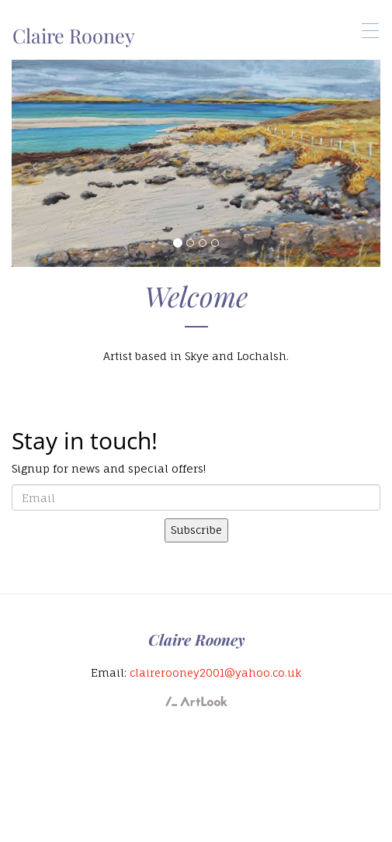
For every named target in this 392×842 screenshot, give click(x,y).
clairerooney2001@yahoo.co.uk (215, 672)
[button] (39, 163)
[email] (196, 497)
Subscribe (196, 529)
